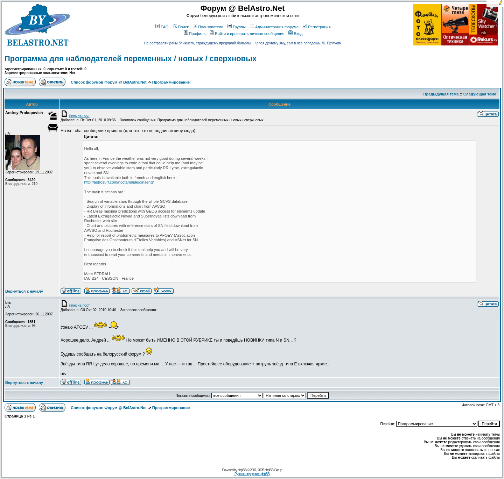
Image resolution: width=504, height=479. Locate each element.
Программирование (171, 82)
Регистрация (316, 27)
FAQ (161, 27)
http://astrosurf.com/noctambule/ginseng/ (119, 182)
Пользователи (208, 27)
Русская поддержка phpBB (252, 474)
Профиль (195, 33)
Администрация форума (274, 27)
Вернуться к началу (24, 291)
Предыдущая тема (441, 94)
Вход (295, 33)
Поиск (181, 27)
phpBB (242, 470)
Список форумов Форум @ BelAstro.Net (108, 82)
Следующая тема (479, 94)
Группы (236, 27)
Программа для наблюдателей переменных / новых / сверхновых (131, 58)
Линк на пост (75, 115)
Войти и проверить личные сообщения (247, 33)
